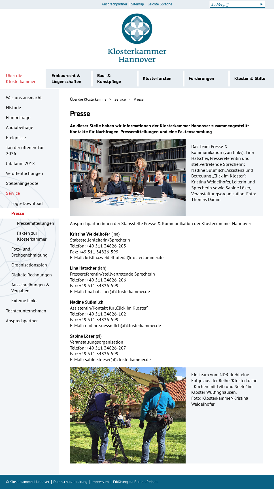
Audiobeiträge (19, 127)
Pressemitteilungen (35, 223)
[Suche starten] (261, 4)
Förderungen (201, 78)
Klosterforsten (157, 78)
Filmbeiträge (18, 117)
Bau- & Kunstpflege (109, 78)
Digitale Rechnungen (31, 275)
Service (13, 193)
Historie (13, 107)
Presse (17, 213)
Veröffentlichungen (24, 173)
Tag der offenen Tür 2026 (25, 150)
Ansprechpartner (114, 4)
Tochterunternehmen (26, 311)
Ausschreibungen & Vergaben (30, 287)
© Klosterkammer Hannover (27, 481)
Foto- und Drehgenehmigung (29, 252)
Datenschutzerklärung (70, 481)
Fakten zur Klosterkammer (31, 236)
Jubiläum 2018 (20, 163)
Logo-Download (27, 203)
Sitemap (137, 4)
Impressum (100, 481)
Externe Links (24, 300)
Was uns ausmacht (24, 97)
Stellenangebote (22, 183)
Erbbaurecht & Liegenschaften (66, 78)
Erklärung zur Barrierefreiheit (135, 481)
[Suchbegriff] (234, 4)
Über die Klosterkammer (20, 78)
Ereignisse (16, 137)
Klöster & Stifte (249, 78)
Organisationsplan (29, 265)
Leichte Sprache (160, 4)
